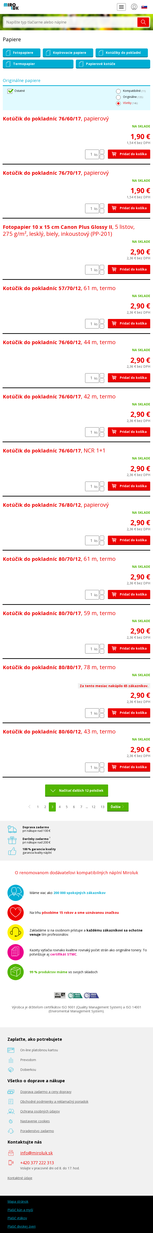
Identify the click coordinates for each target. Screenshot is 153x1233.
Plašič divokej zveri (21, 1226)
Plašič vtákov (17, 1218)
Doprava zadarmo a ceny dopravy (45, 1091)
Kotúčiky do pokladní (119, 53)
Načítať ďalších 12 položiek (81, 790)
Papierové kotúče (96, 64)
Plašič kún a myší (20, 1210)
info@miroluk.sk (36, 1153)
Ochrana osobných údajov (40, 1111)
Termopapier (20, 64)
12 (93, 807)
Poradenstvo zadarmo (37, 1131)
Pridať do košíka (129, 154)
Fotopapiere (19, 53)
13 (102, 807)
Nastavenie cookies (35, 1121)
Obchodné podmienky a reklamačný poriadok (54, 1101)
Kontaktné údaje (19, 1178)
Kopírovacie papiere (65, 53)
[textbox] (70, 22)
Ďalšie (118, 807)
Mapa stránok (17, 1201)
